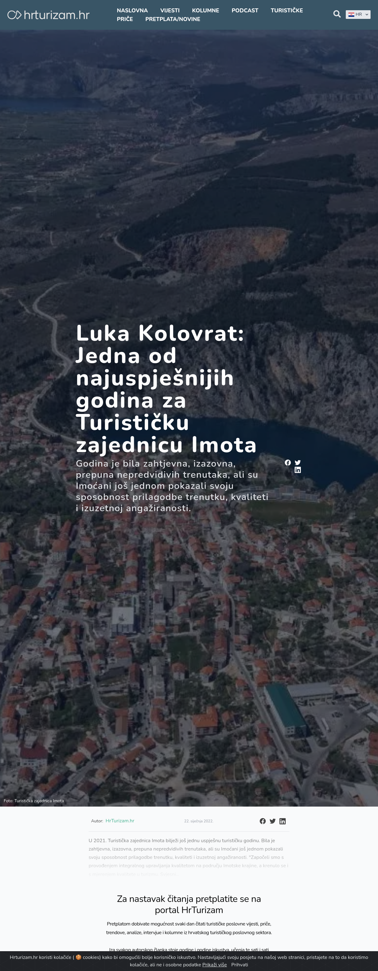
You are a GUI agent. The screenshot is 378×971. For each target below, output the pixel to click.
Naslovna (132, 10)
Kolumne (205, 10)
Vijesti (169, 10)
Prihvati (239, 964)
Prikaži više (214, 964)
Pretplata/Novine (172, 19)
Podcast (245, 10)
